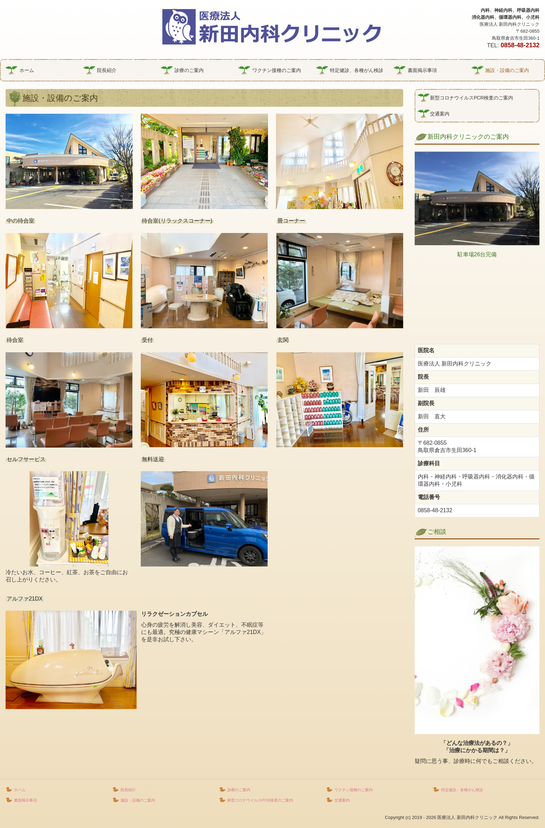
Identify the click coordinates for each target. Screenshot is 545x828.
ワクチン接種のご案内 (276, 70)
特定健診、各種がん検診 (356, 70)
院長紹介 (106, 70)
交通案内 (439, 113)
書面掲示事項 (422, 70)
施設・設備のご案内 (507, 70)
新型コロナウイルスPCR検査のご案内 (471, 98)
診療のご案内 (189, 70)
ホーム (26, 70)
